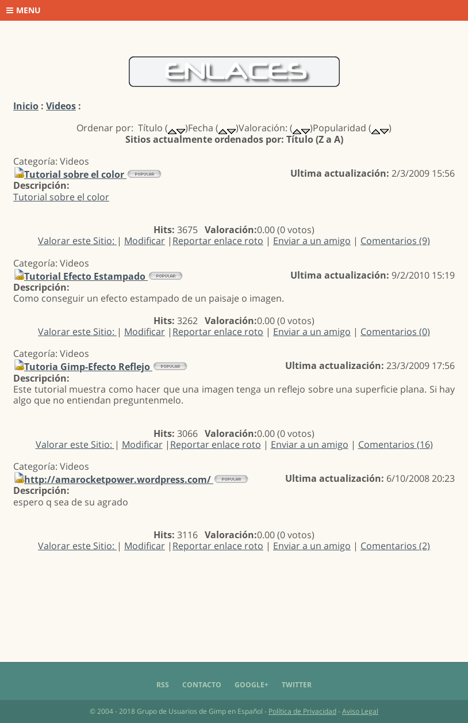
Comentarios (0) (395, 331)
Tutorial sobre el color (61, 197)
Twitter (297, 685)
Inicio (26, 106)
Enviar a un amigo (312, 240)
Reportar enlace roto (217, 240)
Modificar (144, 240)
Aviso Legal (360, 711)
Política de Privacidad (302, 711)
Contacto (201, 685)
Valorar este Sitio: (77, 240)
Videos (61, 106)
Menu (23, 10)
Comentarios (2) (395, 545)
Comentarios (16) (395, 444)
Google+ (251, 685)
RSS (162, 685)
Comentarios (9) (395, 240)
